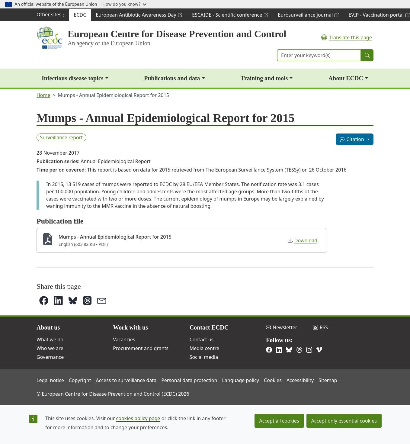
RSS (320, 327)
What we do (50, 339)
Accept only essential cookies (344, 420)
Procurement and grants (140, 348)
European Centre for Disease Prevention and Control (177, 33)
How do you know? (125, 4)
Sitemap (328, 380)
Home (43, 95)
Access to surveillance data (126, 380)
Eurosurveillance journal (308, 16)
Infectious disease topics (72, 78)
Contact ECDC (209, 327)
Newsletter (281, 327)
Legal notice (50, 380)
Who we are (50, 348)
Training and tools (264, 78)
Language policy (240, 380)
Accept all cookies (279, 420)
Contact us (202, 339)
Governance (50, 357)
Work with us (130, 327)
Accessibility (300, 380)
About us (48, 327)
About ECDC (345, 78)
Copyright (80, 380)
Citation (352, 139)
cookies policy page (138, 418)
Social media (204, 357)
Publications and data (172, 78)
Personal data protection (189, 380)
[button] (44, 300)
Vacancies (124, 339)
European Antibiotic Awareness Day (138, 16)
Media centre (204, 348)
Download (302, 240)
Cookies (273, 380)
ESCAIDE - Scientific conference (230, 16)
